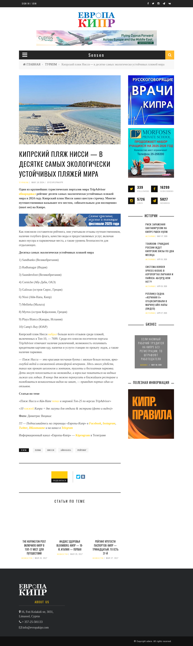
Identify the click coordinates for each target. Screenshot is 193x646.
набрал (52, 334)
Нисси (50, 450)
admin (149, 641)
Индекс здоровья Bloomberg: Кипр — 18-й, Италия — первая (69, 545)
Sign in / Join (29, 3)
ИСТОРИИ (150, 236)
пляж (38, 450)
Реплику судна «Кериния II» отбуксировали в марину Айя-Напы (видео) (156, 301)
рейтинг (81, 450)
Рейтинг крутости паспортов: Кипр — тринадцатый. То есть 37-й (105, 547)
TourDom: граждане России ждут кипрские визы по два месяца (159, 249)
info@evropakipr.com (36, 627)
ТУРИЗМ (51, 64)
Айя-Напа (65, 450)
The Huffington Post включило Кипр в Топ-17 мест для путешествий (34, 547)
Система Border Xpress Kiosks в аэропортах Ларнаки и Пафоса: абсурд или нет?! (159, 274)
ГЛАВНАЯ (33, 64)
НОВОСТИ (26, 558)
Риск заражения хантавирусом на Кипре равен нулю (156, 227)
